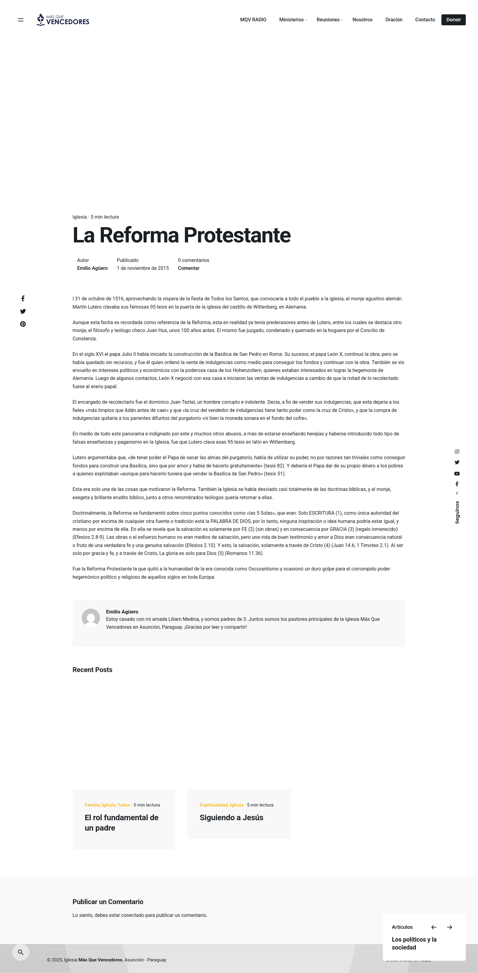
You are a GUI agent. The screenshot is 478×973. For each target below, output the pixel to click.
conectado (132, 915)
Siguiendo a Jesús (231, 817)
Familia (92, 805)
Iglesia (80, 217)
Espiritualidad (214, 805)
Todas (123, 805)
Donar (453, 19)
